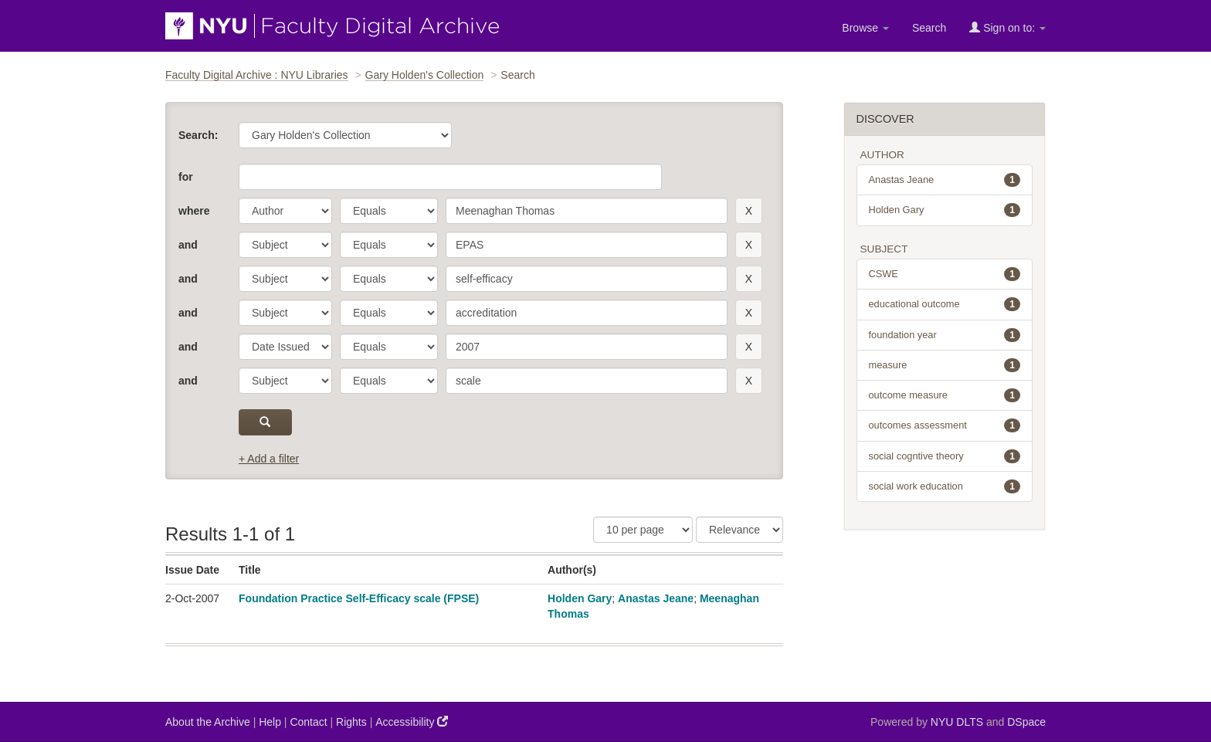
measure (945, 365)
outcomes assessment (945, 425)
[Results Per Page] (643, 530)
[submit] (265, 422)
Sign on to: (1007, 27)
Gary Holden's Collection (424, 75)
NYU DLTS (957, 722)
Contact (308, 722)
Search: (198, 135)
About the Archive (207, 722)
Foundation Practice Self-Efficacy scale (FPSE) (359, 598)
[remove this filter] (748, 211)
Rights (351, 722)
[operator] (389, 211)
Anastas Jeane (656, 598)
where (193, 211)
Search (929, 28)
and (188, 245)
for (185, 177)
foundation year (945, 335)
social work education (945, 486)
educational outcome (945, 304)
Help (270, 722)
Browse (865, 28)
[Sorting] (739, 530)
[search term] (587, 211)
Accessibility (411, 721)
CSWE (945, 274)
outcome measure (945, 395)
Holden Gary (580, 598)
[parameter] (285, 211)
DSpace (1026, 722)
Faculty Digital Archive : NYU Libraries (256, 75)
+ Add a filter (269, 458)
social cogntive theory (945, 456)
